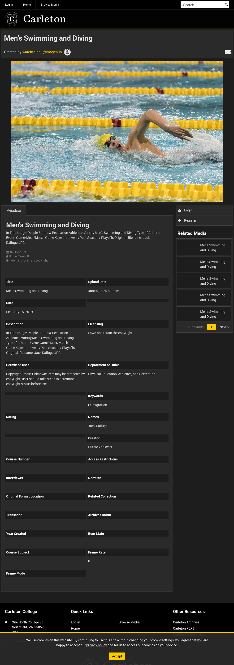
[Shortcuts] (228, 51)
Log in (9, 4)
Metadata (13, 210)
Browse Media (50, 4)
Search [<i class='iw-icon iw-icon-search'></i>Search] (226, 4)
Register (187, 220)
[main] (117, 313)
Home (27, 4)
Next (224, 327)
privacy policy (96, 645)
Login (185, 210)
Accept (117, 656)
